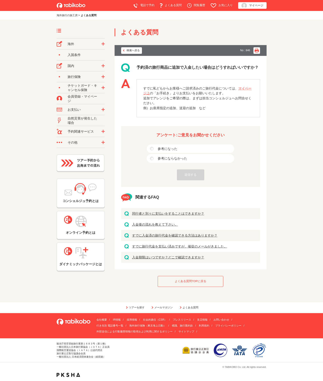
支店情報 (202, 319)
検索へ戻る (133, 50)
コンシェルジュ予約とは (81, 193)
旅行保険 (74, 77)
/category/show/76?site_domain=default (103, 44)
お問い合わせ (221, 319)
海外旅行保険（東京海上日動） (147, 325)
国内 (71, 66)
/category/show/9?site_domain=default (103, 109)
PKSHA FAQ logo (68, 375)
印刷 (256, 50)
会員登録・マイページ (82, 99)
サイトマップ (186, 331)
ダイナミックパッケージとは (80, 256)
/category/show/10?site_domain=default (103, 76)
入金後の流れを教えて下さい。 (155, 224)
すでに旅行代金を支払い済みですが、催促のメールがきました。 (179, 246)
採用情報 (132, 319)
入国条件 (74, 55)
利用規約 (204, 325)
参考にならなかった (172, 158)
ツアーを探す (137, 307)
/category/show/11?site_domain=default (103, 131)
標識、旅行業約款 (182, 325)
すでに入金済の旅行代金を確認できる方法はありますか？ (174, 235)
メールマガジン (163, 307)
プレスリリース (182, 319)
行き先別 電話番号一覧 (109, 325)
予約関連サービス (81, 131)
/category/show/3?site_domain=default (103, 142)
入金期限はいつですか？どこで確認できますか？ (168, 257)
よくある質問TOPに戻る (190, 281)
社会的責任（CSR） (155, 319)
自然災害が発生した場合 (82, 120)
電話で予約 (144, 5)
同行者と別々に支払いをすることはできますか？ (168, 213)
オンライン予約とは (81, 225)
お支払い (74, 109)
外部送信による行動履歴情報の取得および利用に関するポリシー (134, 331)
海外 (71, 44)
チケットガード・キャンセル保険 (82, 88)
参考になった (167, 149)
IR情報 (117, 319)
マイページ (252, 5)
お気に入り (222, 5)
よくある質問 (171, 5)
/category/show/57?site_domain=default (103, 65)
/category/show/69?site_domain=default (103, 87)
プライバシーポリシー (228, 325)
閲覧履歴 (196, 5)
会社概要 (101, 319)
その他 (72, 142)
